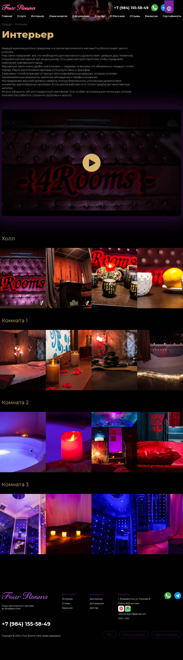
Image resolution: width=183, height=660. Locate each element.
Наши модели (58, 16)
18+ (109, 634)
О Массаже (117, 16)
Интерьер (37, 16)
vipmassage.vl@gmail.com (132, 614)
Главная (7, 16)
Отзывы (135, 16)
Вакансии (151, 16)
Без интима (166, 634)
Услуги (21, 16)
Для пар (99, 16)
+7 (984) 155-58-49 (26, 624)
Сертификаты (172, 16)
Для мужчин (96, 599)
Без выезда (134, 634)
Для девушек (81, 16)
